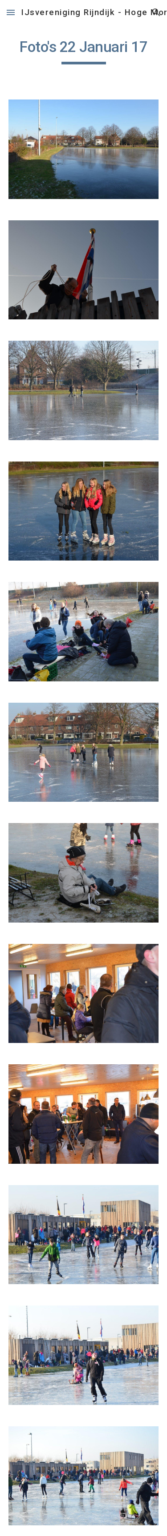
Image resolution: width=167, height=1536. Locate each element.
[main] (83, 51)
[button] (10, 12)
